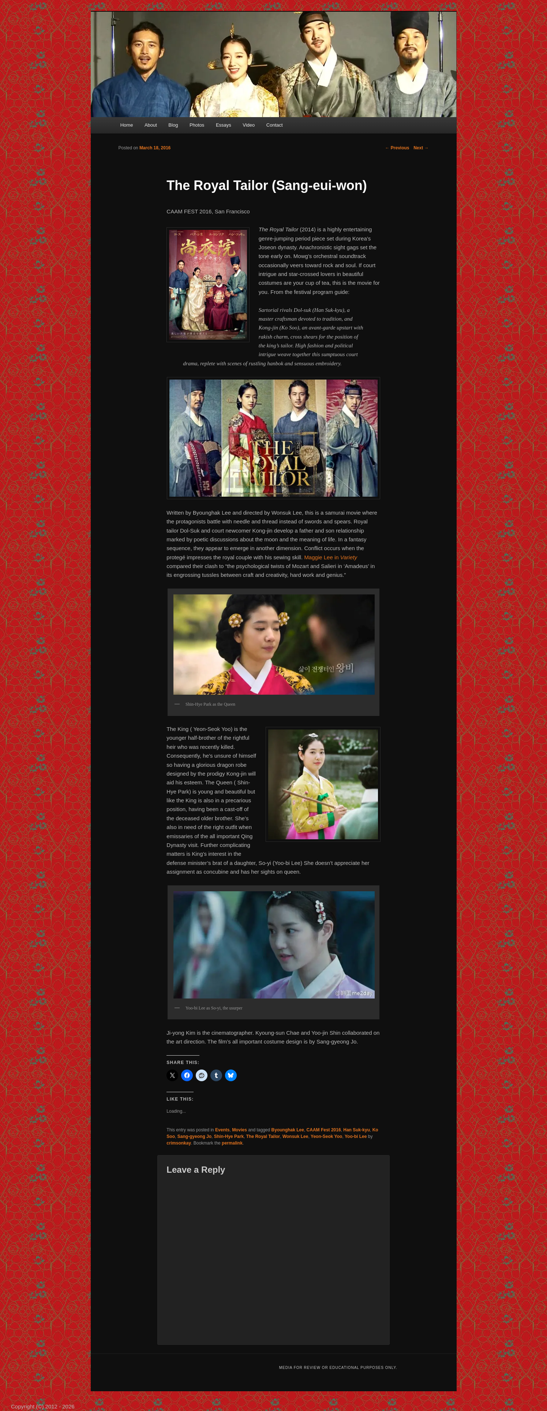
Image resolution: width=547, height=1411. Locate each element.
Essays (223, 125)
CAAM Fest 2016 (324, 1129)
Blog (173, 125)
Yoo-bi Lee (356, 1136)
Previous (397, 147)
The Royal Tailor (263, 1136)
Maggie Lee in (330, 557)
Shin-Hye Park (229, 1136)
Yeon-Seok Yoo (326, 1136)
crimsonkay (178, 1143)
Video (249, 125)
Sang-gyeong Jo (194, 1136)
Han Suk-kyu (356, 1129)
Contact (274, 125)
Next (420, 147)
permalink (232, 1143)
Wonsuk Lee (295, 1136)
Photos (197, 125)
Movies (239, 1129)
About (151, 125)
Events (222, 1129)
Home (126, 125)
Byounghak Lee (287, 1129)
